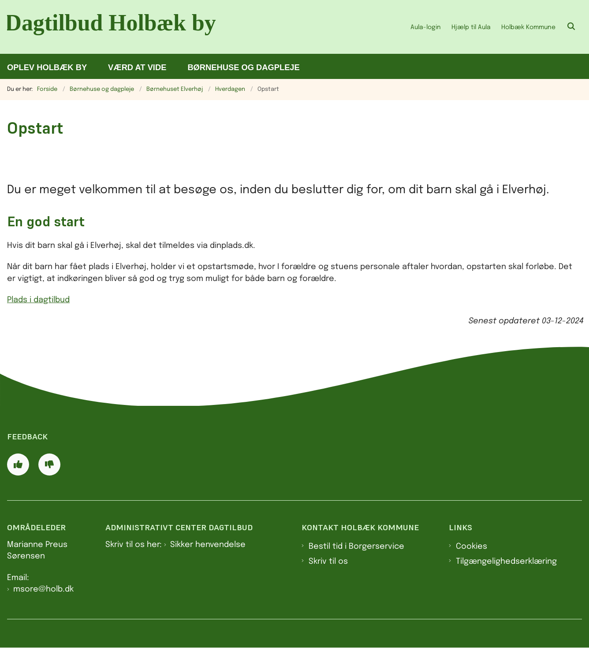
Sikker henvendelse (208, 545)
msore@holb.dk (43, 589)
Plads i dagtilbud (38, 300)
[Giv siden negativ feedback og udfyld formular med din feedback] (49, 464)
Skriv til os (328, 562)
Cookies (471, 547)
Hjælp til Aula (471, 27)
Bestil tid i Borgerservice (356, 547)
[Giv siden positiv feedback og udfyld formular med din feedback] (18, 464)
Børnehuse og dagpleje (243, 67)
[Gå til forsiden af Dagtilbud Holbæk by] (113, 27)
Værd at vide (137, 67)
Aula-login (425, 27)
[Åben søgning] (571, 26)
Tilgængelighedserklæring (506, 562)
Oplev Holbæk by (47, 67)
